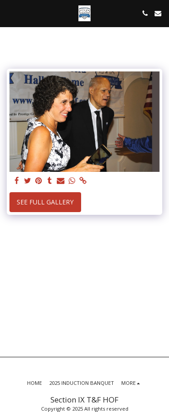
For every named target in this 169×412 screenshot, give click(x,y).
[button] (10, 13)
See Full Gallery (45, 202)
